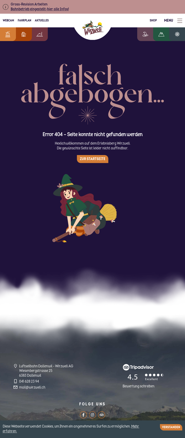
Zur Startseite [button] (92, 159)
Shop (153, 20)
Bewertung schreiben (139, 386)
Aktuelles (42, 20)
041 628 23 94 (29, 381)
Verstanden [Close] (171, 427)
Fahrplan (24, 20)
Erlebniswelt (150, 34)
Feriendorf (21, 34)
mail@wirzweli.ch (32, 387)
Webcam (8, 20)
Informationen (7, 34)
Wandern (165, 34)
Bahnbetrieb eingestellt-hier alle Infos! (40, 9)
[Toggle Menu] (173, 20)
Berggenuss (37, 34)
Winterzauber (179, 34)
